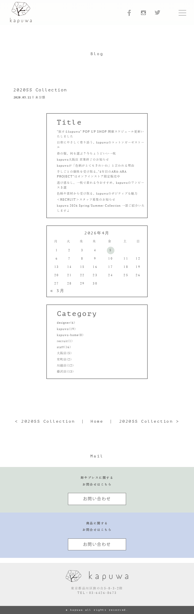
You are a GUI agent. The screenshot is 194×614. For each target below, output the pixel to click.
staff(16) (64, 347)
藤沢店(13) (65, 371)
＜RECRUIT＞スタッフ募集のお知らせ (86, 199)
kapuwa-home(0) (70, 335)
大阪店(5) (64, 353)
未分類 (40, 97)
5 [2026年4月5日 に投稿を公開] (110, 250)
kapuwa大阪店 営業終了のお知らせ (83, 159)
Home (97, 421)
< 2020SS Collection (45, 421)
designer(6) (66, 322)
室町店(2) (64, 359)
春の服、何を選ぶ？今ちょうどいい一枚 (86, 153)
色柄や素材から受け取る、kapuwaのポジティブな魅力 (97, 193)
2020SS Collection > (149, 421)
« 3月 (57, 290)
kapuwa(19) (66, 329)
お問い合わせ (97, 499)
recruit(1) (65, 341)
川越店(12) (65, 365)
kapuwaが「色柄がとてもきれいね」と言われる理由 (95, 165)
